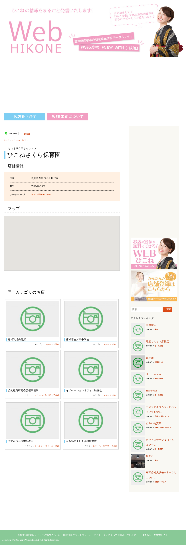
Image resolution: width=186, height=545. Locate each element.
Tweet (27, 133)
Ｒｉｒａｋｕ (153, 374)
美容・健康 (159, 378)
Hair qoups (151, 390)
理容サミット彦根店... (158, 341)
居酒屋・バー (159, 362)
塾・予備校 (54, 395)
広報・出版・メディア (163, 416)
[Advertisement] (93, 84)
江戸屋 (150, 358)
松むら (150, 456)
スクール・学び (19, 140)
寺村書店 (151, 325)
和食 (156, 460)
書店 (156, 329)
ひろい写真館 (153, 423)
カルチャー (40, 446)
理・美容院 (159, 346)
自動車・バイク (160, 482)
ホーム (7, 140)
